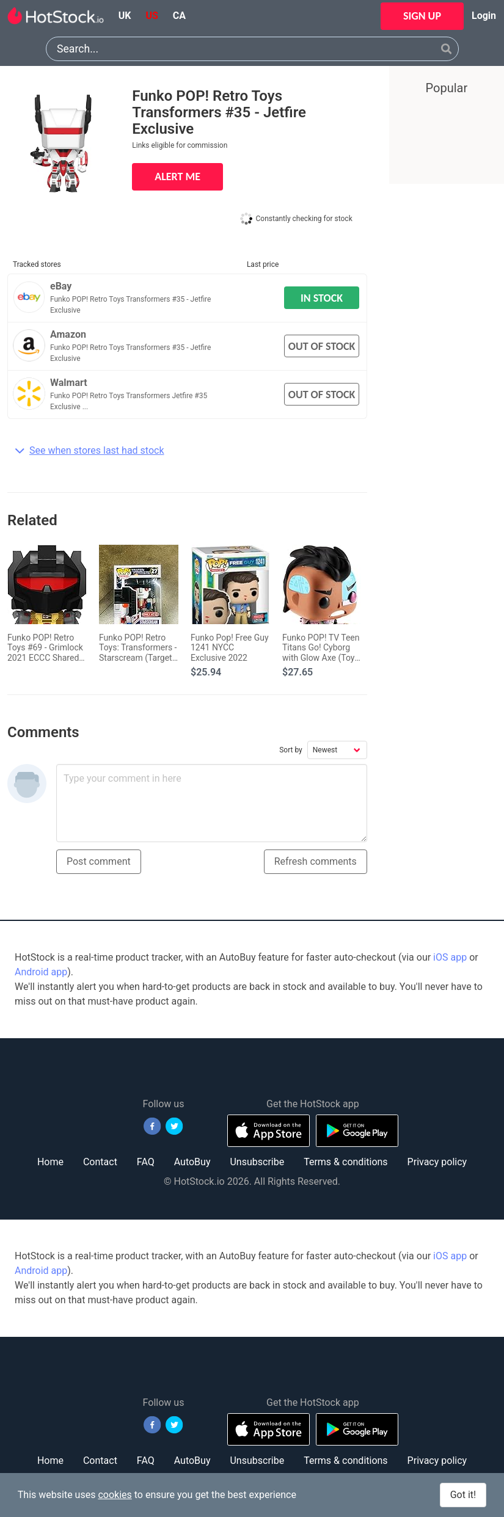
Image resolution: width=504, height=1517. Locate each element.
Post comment (99, 861)
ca (179, 15)
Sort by (290, 750)
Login (484, 15)
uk (125, 15)
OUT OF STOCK (322, 346)
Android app (41, 972)
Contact (100, 1162)
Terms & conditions (345, 1162)
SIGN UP (422, 16)
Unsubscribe (257, 1162)
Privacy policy (437, 1162)
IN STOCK (322, 298)
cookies (114, 1495)
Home (50, 1162)
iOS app (450, 957)
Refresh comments (315, 861)
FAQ (146, 1162)
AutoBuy (192, 1162)
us (151, 15)
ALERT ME (177, 176)
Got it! (463, 1495)
